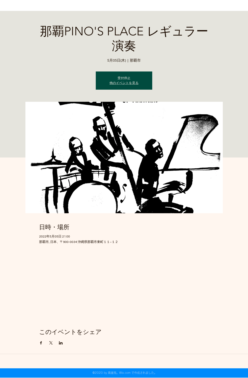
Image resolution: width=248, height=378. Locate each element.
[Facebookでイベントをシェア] (41, 342)
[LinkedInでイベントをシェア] (61, 342)
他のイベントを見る (124, 83)
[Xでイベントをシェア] (51, 342)
